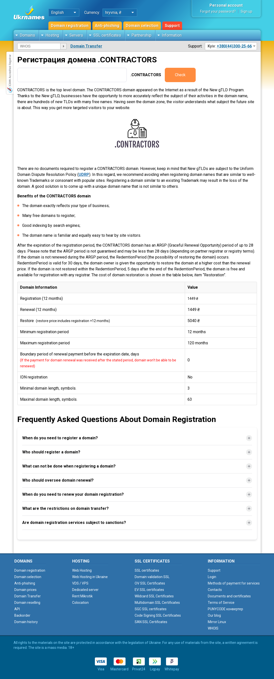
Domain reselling (27, 603)
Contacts (215, 590)
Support (172, 25)
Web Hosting (82, 570)
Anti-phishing (107, 25)
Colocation (80, 603)
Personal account (226, 5)
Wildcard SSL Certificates (154, 596)
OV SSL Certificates (150, 583)
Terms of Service (221, 603)
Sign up (246, 11)
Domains (27, 35)
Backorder (22, 615)
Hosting (52, 35)
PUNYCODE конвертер (225, 609)
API (17, 609)
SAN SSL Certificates (151, 622)
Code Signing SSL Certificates (158, 615)
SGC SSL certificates (151, 609)
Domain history (26, 622)
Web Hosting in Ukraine (90, 577)
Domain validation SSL (152, 577)
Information (172, 35)
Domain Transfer (86, 46)
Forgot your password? (218, 11)
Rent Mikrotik (82, 596)
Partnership (141, 35)
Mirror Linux (217, 622)
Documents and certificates (229, 596)
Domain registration (69, 25)
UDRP (84, 174)
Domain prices (25, 590)
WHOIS (213, 628)
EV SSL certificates (149, 590)
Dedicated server (85, 590)
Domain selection (142, 25)
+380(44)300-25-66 (234, 46)
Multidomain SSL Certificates (157, 603)
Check (180, 74)
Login (212, 577)
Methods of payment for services (234, 583)
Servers (76, 35)
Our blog (214, 615)
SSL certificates (107, 35)
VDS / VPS (80, 583)
